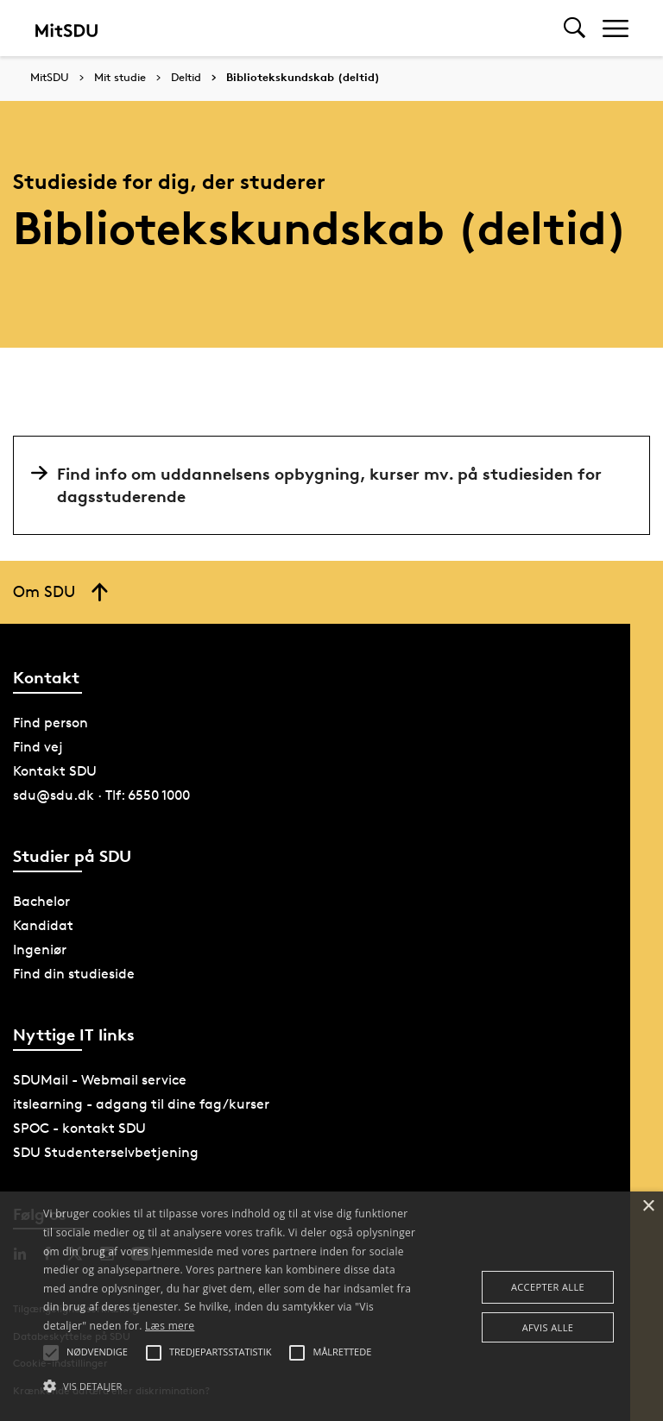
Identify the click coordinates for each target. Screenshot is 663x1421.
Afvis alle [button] (548, 1327)
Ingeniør (39, 949)
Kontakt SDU (55, 771)
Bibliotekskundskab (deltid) (303, 78)
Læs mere (169, 1325)
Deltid (186, 78)
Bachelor (41, 901)
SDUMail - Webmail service (99, 1080)
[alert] (331, 1306)
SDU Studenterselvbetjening (106, 1152)
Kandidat (43, 925)
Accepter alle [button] (547, 1286)
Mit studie (120, 78)
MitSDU (49, 77)
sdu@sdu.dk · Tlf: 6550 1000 (101, 795)
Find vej (38, 747)
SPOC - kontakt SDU (79, 1128)
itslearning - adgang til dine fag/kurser (141, 1104)
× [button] (647, 1206)
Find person (50, 722)
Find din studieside (74, 973)
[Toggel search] (574, 28)
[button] (230, 1386)
